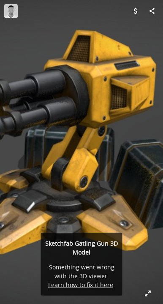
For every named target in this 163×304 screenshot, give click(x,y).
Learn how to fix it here (80, 285)
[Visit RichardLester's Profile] (11, 11)
